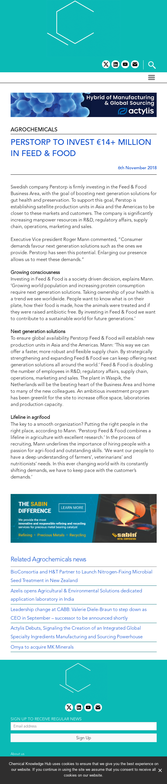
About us (17, 754)
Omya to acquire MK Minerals (42, 647)
